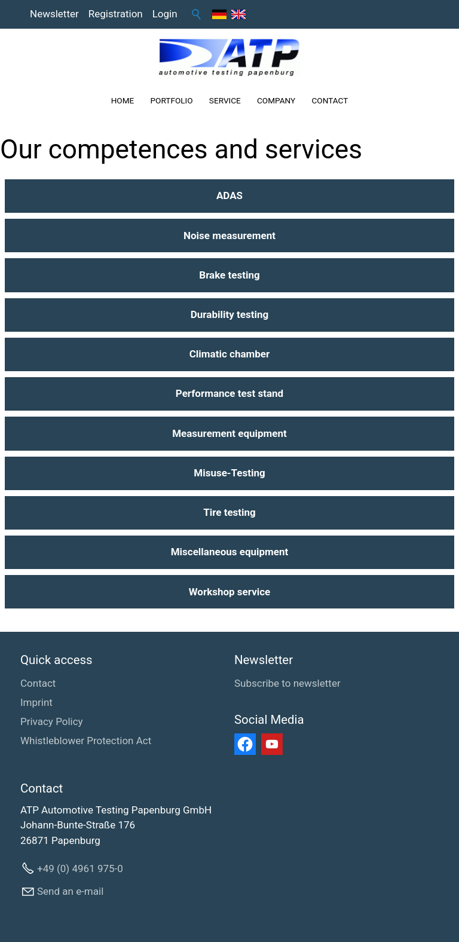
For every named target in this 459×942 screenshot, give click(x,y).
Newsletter (54, 14)
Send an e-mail (70, 891)
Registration (115, 14)
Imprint (36, 702)
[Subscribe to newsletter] (287, 683)
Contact (38, 683)
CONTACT (329, 100)
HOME (122, 100)
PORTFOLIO (172, 100)
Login (165, 14)
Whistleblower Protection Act (85, 741)
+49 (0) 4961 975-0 (80, 868)
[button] (245, 744)
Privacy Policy (51, 721)
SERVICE (225, 100)
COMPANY (276, 100)
